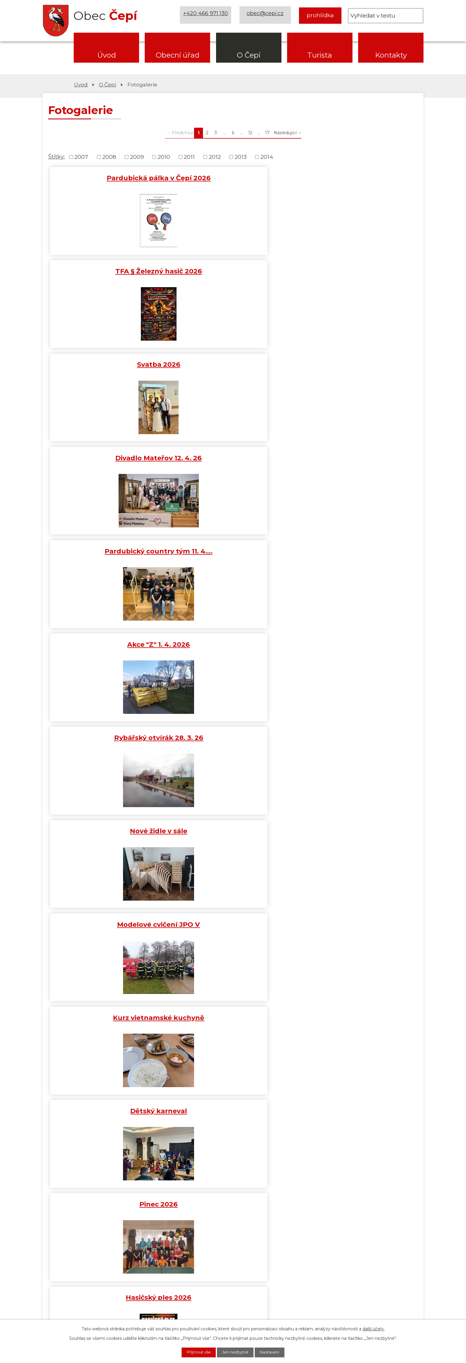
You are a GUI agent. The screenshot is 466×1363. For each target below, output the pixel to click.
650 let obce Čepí (356, 1022)
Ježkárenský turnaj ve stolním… (356, 555)
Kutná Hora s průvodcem (110, 1022)
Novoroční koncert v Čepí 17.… (109, 646)
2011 (189, 157)
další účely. (374, 1328)
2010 (164, 157)
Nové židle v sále (233, 365)
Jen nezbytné (236, 1352)
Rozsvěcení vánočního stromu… (356, 745)
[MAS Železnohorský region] (385, 1180)
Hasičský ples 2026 (110, 551)
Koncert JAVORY (109, 929)
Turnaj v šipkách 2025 (109, 741)
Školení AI (109, 836)
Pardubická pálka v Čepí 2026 (110, 177)
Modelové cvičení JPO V (356, 365)
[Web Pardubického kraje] (309, 1180)
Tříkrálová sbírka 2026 (356, 646)
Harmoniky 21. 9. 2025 (233, 1022)
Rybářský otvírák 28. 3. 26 (109, 365)
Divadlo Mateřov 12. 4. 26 (110, 270)
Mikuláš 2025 (233, 741)
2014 (266, 157)
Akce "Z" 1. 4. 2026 (356, 270)
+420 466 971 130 (206, 15)
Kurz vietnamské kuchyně (110, 458)
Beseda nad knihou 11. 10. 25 (356, 929)
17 (267, 132)
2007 (81, 157)
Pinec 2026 (356, 458)
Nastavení (274, 1352)
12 (250, 132)
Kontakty (391, 55)
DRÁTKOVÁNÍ (233, 551)
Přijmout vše (194, 1352)
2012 (215, 157)
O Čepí (248, 55)
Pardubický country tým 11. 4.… (233, 274)
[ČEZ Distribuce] (80, 1209)
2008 (109, 157)
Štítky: (56, 156)
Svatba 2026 (356, 177)
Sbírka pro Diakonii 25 (356, 836)
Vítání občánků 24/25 (233, 929)
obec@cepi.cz (266, 15)
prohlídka (320, 15)
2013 (240, 157)
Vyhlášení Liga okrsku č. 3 (233, 836)
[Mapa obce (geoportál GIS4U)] (233, 1180)
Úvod (106, 55)
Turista (319, 55)
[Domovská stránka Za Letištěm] (80, 1180)
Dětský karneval (233, 458)
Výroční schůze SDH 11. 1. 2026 (233, 650)
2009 (137, 157)
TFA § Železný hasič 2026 (233, 177)
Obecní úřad (177, 55)
